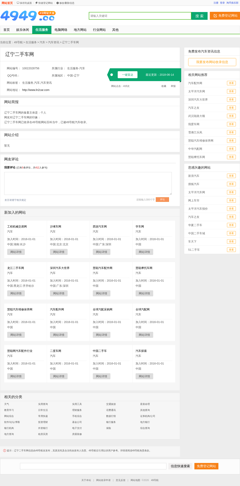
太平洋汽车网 (196, 91)
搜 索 (199, 16)
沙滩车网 (55, 226)
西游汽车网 (100, 226)
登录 (222, 2)
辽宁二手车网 (70, 42)
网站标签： (14, 82)
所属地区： (59, 75)
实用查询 (43, 404)
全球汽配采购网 (102, 309)
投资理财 (43, 422)
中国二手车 (100, 350)
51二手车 (194, 249)
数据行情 (111, 416)
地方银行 (145, 422)
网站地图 (135, 480)
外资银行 (43, 428)
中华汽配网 (195, 148)
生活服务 (31, 42)
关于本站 (86, 480)
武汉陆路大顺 (196, 116)
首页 (6, 29)
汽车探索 (141, 350)
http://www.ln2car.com (35, 90)
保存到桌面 (26, 3)
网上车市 (193, 200)
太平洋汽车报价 (198, 208)
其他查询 (145, 410)
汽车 (42, 42)
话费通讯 (111, 410)
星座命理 (145, 404)
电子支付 (77, 428)
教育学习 (9, 410)
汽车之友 (193, 107)
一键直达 (127, 74)
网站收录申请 (103, 480)
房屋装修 (77, 434)
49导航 (18, 42)
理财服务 (77, 410)
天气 (6, 404)
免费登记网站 (228, 15)
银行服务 (111, 422)
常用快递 (43, 416)
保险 (108, 428)
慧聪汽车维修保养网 (19, 309)
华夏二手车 (195, 225)
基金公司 (77, 422)
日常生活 (43, 410)
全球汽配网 (143, 309)
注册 (216, 2)
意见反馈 (120, 480)
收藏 (163, 86)
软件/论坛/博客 (12, 422)
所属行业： (59, 68)
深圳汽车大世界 (60, 268)
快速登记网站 (45, 3)
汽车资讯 (53, 42)
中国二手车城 (196, 233)
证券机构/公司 (147, 416)
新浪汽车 (193, 175)
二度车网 (55, 350)
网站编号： (14, 68)
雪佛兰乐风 (195, 132)
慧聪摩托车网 (144, 268)
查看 (231, 83)
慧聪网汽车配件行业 (19, 350)
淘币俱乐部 (232, 2)
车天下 (192, 241)
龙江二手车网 (15, 268)
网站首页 (7, 3)
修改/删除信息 (66, 3)
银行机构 (9, 428)
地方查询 (9, 434)
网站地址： (14, 90)
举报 (173, 86)
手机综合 (77, 416)
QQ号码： (13, 75)
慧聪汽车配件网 (102, 268)
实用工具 (77, 404)
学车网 (140, 226)
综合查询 (145, 428)
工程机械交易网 (17, 226)
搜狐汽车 (193, 184)
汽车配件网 (57, 309)
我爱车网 (193, 124)
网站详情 (16, 252)
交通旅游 (111, 404)
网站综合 (9, 416)
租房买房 (43, 434)
